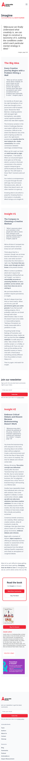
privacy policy (20, 397)
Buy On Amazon (14, 627)
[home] (8, 4)
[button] (26, 4)
